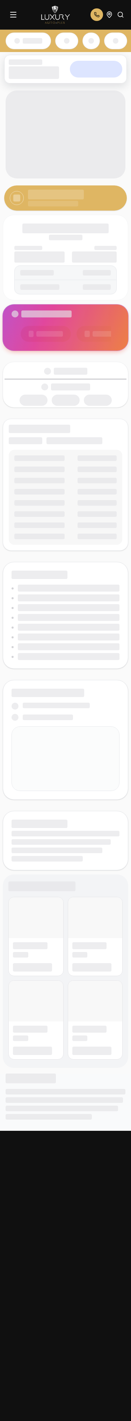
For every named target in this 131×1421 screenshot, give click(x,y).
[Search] (120, 15)
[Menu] (13, 14)
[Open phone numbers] (96, 14)
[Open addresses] (109, 15)
